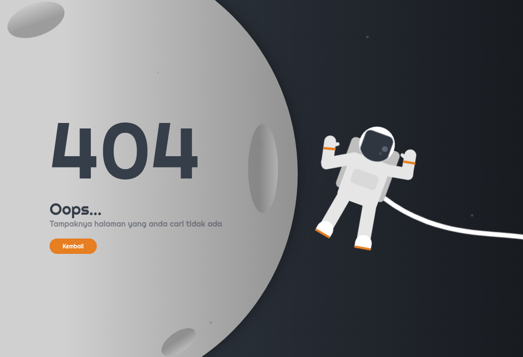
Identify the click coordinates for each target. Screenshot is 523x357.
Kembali (73, 246)
